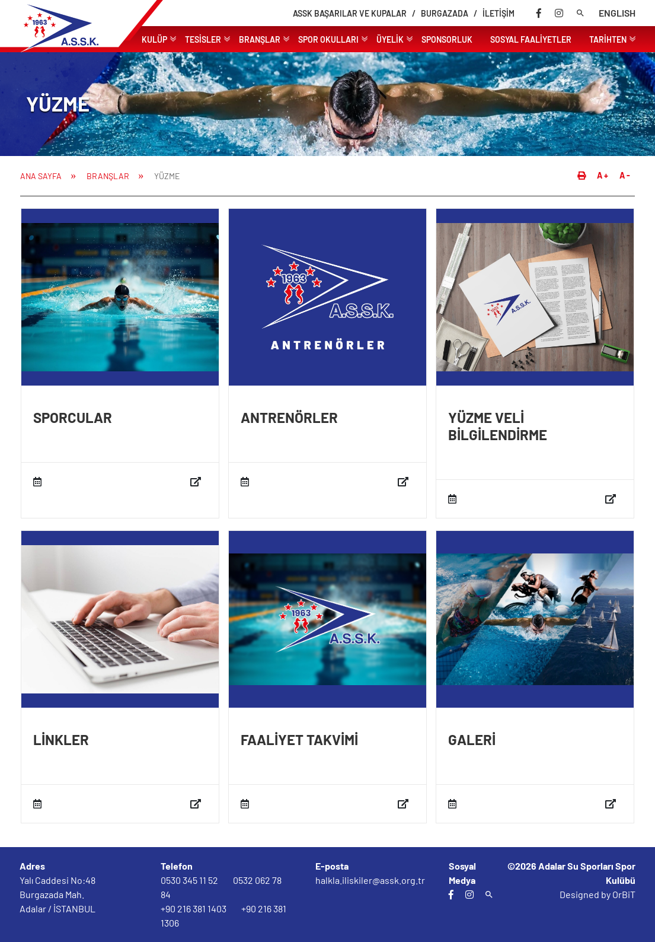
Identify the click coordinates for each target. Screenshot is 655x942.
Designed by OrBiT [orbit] (597, 894)
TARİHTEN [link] (612, 37)
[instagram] (559, 13)
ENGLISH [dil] (617, 12)
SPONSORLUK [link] (446, 39)
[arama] (580, 13)
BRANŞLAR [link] (264, 37)
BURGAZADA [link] (444, 13)
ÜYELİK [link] (394, 37)
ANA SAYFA (41, 176)
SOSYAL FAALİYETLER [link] (530, 39)
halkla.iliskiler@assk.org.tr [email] (370, 880)
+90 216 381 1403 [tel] (193, 908)
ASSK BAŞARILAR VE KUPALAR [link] (350, 13)
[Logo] (82, 50)
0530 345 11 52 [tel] (189, 880)
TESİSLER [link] (207, 37)
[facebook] (539, 13)
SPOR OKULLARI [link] (333, 37)
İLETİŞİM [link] (499, 13)
